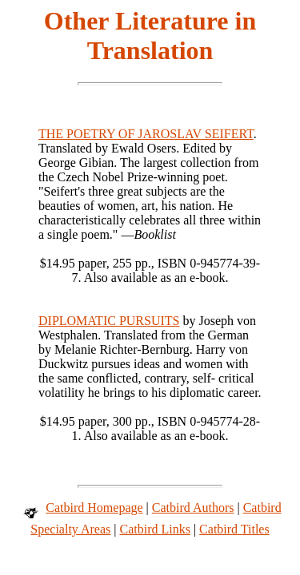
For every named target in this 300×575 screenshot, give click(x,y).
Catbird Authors (193, 507)
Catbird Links (154, 529)
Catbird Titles (234, 529)
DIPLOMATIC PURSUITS (108, 320)
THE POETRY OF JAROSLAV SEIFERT (146, 134)
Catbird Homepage (94, 507)
